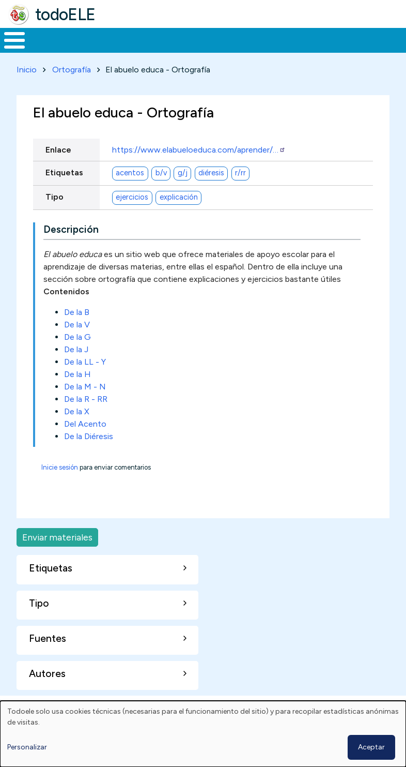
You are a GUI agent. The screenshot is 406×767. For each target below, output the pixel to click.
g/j (183, 192)
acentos (130, 192)
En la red (225, 50)
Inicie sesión (59, 486)
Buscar (395, 39)
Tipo (54, 216)
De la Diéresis (88, 455)
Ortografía (71, 89)
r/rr (240, 192)
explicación (179, 216)
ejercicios (132, 216)
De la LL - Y (85, 381)
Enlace (58, 169)
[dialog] (203, 734)
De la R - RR (85, 418)
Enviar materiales (57, 556)
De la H (77, 393)
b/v (161, 192)
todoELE (65, 14)
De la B (76, 331)
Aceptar (371, 747)
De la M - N (85, 406)
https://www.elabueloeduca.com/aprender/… (199, 169)
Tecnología (280, 50)
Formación (116, 50)
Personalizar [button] (27, 747)
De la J (76, 368)
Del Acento (85, 443)
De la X (76, 430)
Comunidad (349, 50)
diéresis (211, 192)
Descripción (71, 248)
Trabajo (178, 50)
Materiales (49, 50)
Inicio (9, 50)
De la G (77, 356)
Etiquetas (64, 192)
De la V (77, 344)
